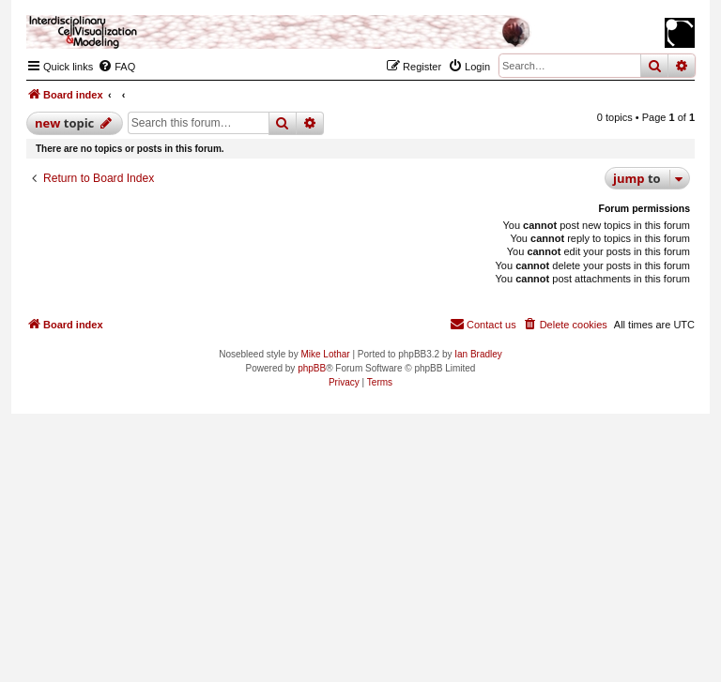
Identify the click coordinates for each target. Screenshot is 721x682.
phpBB (312, 368)
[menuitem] (116, 66)
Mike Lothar (324, 354)
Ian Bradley (478, 354)
